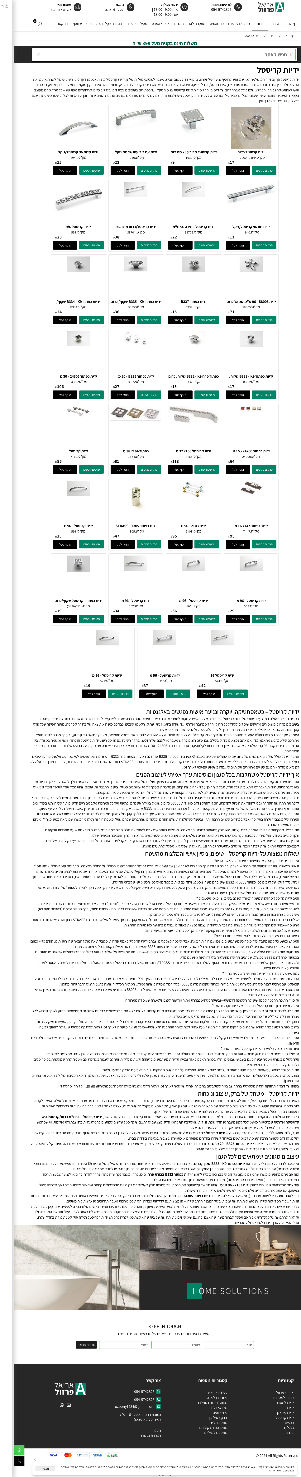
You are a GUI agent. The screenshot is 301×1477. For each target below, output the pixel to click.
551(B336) (60, 606)
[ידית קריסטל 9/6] (64, 216)
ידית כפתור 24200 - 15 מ (237, 451)
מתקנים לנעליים (201, 1432)
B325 (117, 382)
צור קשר (48, 23)
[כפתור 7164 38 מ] (121, 419)
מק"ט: (246, 157)
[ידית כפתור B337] (179, 270)
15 (45, 162)
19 (45, 610)
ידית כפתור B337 (179, 301)
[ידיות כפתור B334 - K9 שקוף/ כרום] (64, 270)
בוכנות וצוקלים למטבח (92, 23)
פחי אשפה (202, 23)
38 (103, 237)
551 (59, 232)
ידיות (244, 23)
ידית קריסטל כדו (232, 157)
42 (189, 685)
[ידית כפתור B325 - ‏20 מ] (121, 343)
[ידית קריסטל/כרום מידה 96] (121, 195)
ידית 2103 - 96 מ (179, 525)
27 (103, 386)
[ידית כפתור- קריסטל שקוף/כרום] (64, 570)
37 (131, 685)
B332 (174, 382)
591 (59, 531)
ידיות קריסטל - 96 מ (150, 675)
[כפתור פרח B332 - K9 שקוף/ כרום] (179, 346)
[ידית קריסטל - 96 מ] (64, 494)
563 (232, 606)
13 (218, 237)
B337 (174, 307)
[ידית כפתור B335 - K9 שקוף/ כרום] (121, 270)
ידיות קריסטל (264, 70)
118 (161, 461)
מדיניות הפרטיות (262, 1470)
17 (218, 162)
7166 (174, 457)
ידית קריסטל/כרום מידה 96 (122, 226)
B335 (117, 307)
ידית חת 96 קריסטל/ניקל (237, 226)
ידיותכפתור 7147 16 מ (237, 525)
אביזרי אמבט (145, 23)
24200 (232, 457)
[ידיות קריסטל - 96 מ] (150, 643)
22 (160, 237)
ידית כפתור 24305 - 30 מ (64, 376)
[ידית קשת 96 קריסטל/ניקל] (64, 147)
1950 (117, 157)
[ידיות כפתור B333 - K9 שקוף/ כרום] (236, 345)
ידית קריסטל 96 (208, 675)
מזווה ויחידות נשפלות (198, 1402)
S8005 (232, 307)
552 (117, 606)
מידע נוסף (66, 23)
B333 (232, 382)
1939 (174, 157)
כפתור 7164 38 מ (122, 451)
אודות (261, 23)
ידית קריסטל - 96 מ (64, 525)
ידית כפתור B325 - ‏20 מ (122, 376)
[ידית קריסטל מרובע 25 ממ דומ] (179, 134)
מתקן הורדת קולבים (198, 1427)
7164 (117, 457)
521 (88, 681)
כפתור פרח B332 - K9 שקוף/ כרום (179, 376)
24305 (59, 382)
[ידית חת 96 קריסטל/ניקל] (237, 203)
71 (218, 311)
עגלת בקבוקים (202, 1392)
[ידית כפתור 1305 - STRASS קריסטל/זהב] (121, 510)
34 (103, 610)
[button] (224, 170)
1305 (117, 531)
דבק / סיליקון (203, 1417)
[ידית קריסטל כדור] (237, 147)
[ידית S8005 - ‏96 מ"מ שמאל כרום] (236, 270)
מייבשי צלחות (203, 1407)
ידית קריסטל (64, 451)
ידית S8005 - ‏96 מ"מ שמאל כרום (237, 301)
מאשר (31, 1468)
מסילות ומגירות (122, 23)
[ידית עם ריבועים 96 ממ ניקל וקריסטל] (121, 130)
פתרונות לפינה (202, 1397)
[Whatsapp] (5, 1451)
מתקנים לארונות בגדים (175, 23)
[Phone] (5, 1462)
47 (103, 536)
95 (45, 461)
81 (103, 461)
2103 (174, 531)
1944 (59, 157)
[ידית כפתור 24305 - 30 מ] (64, 345)
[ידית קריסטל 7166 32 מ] (179, 422)
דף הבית (277, 23)
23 (103, 162)
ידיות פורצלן (271, 1412)
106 (46, 386)
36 (103, 311)
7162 (59, 457)
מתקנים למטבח (224, 23)
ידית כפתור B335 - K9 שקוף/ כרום (121, 301)
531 (146, 681)
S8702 (175, 232)
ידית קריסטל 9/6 (64, 226)
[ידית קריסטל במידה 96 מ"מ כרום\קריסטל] (179, 195)
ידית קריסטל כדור (237, 152)
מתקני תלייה (204, 1422)
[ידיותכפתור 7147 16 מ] (236, 493)
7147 (232, 531)
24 (45, 311)
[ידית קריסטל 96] (208, 644)
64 (218, 461)
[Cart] (19, 23)
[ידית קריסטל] (64, 415)
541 (203, 681)
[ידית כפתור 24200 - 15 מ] (236, 410)
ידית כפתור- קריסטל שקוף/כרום (64, 600)
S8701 (117, 232)
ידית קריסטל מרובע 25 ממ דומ (179, 152)
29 (218, 610)
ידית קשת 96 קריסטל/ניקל (64, 152)
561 (174, 606)
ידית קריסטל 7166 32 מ (179, 451)
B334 (59, 307)
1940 (232, 232)
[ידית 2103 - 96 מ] (179, 495)
